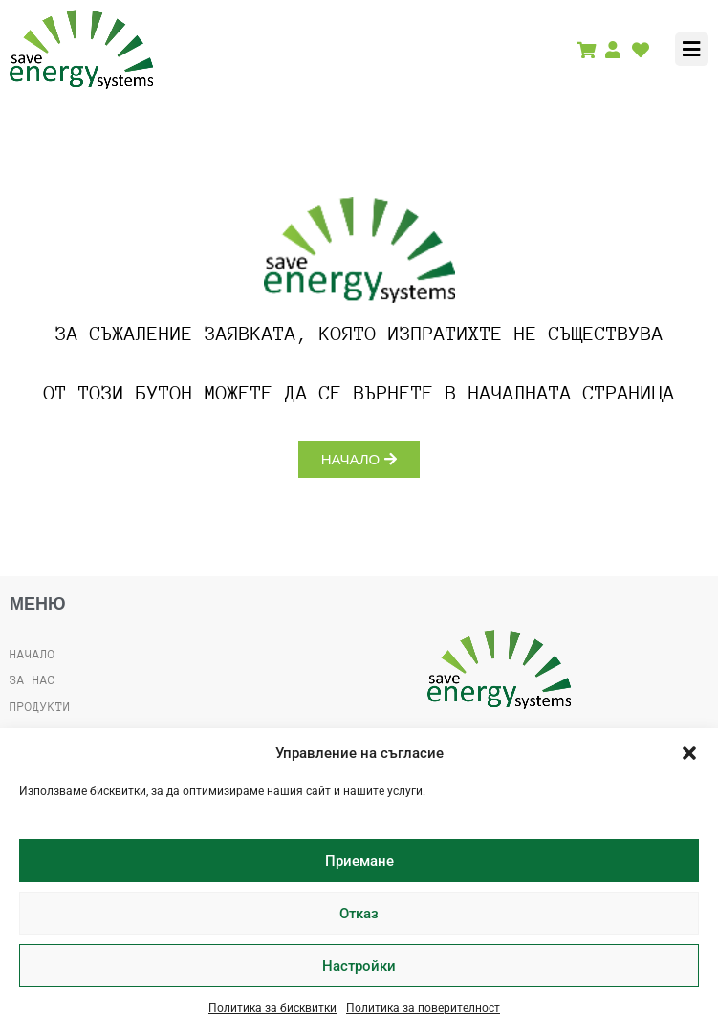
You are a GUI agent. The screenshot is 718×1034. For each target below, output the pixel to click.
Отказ (359, 913)
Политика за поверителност (423, 1008)
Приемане (359, 861)
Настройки (359, 966)
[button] (689, 753)
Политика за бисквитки (272, 1008)
